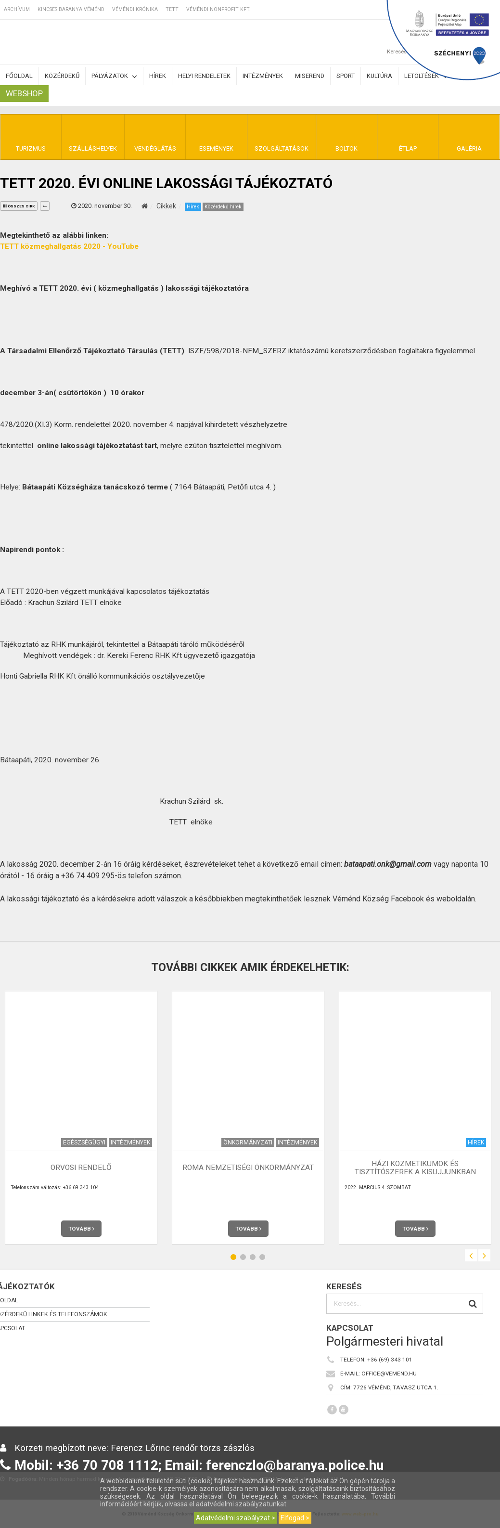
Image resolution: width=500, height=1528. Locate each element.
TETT (172, 9)
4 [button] (262, 1256)
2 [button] (243, 1256)
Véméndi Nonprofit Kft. (218, 9)
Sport (345, 75)
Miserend (309, 75)
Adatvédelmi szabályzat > (235, 1518)
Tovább (81, 1228)
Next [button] (484, 1255)
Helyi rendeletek (204, 75)
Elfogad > (295, 1518)
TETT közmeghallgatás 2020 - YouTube (69, 246)
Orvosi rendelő (81, 1167)
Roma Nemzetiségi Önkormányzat (248, 1167)
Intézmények (263, 75)
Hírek (157, 75)
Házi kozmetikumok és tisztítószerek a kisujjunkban (415, 1167)
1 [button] (233, 1256)
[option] (248, 1118)
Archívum (17, 9)
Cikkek (166, 206)
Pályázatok (114, 76)
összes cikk (19, 206)
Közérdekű (62, 75)
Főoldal (19, 75)
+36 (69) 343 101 (389, 1359)
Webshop (24, 93)
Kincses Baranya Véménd (71, 9)
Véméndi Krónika (135, 9)
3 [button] (253, 1256)
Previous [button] (471, 1255)
